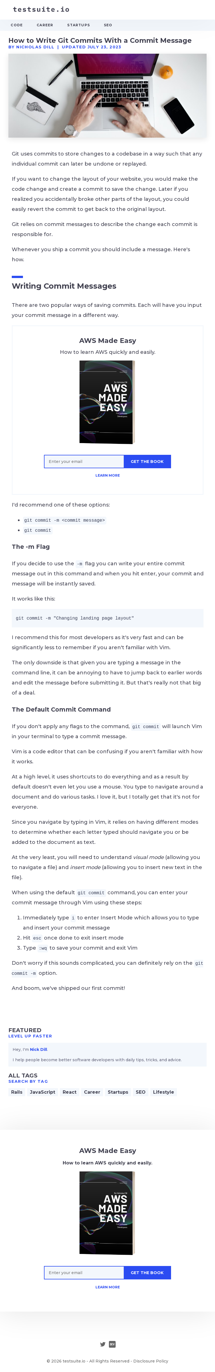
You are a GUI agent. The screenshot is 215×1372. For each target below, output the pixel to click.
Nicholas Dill (35, 47)
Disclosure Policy (150, 1361)
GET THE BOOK (147, 461)
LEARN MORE (107, 475)
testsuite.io (74, 1361)
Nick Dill (38, 1049)
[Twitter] (103, 1345)
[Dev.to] (112, 1345)
